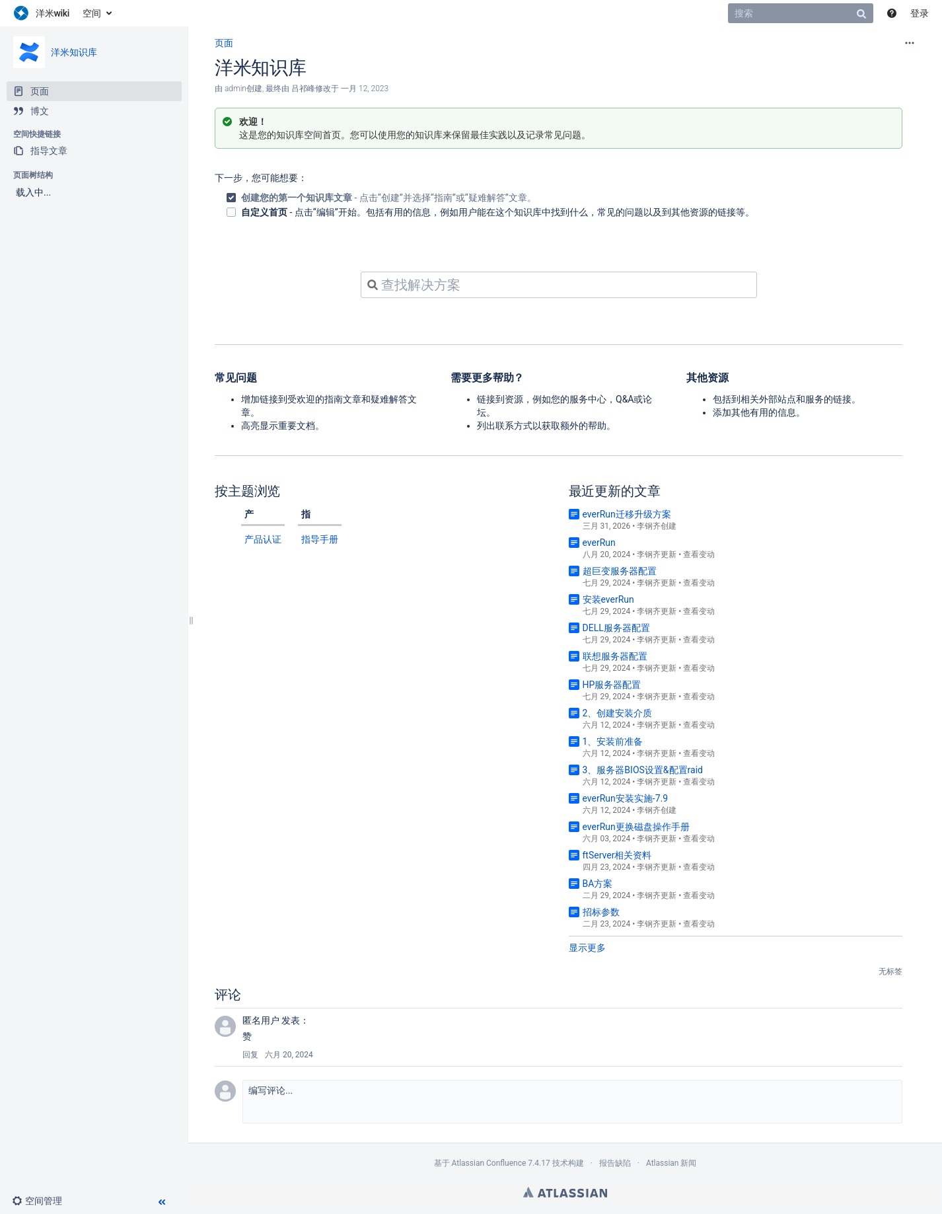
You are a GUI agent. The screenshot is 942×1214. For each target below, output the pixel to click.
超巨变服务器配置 (620, 571)
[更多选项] (909, 43)
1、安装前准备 (613, 741)
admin (235, 88)
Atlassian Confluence (488, 1163)
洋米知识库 (74, 52)
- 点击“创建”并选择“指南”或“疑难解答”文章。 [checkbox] (388, 197)
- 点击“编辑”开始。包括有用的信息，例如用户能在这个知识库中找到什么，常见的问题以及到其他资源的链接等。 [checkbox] (497, 212)
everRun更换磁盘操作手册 (636, 826)
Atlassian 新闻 (671, 1163)
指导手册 (319, 539)
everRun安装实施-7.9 (626, 798)
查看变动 (699, 554)
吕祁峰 (303, 88)
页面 (224, 43)
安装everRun (608, 599)
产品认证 (262, 539)
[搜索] (800, 13)
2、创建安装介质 (618, 713)
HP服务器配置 (612, 684)
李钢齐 (649, 526)
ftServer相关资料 (617, 855)
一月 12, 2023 (364, 88)
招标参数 (601, 912)
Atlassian (565, 1192)
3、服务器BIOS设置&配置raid (643, 770)
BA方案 (598, 883)
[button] (42, 1201)
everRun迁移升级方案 (627, 514)
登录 (919, 13)
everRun (599, 542)
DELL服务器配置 (616, 628)
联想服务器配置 (615, 656)
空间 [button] (92, 13)
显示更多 (587, 947)
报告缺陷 (615, 1163)
